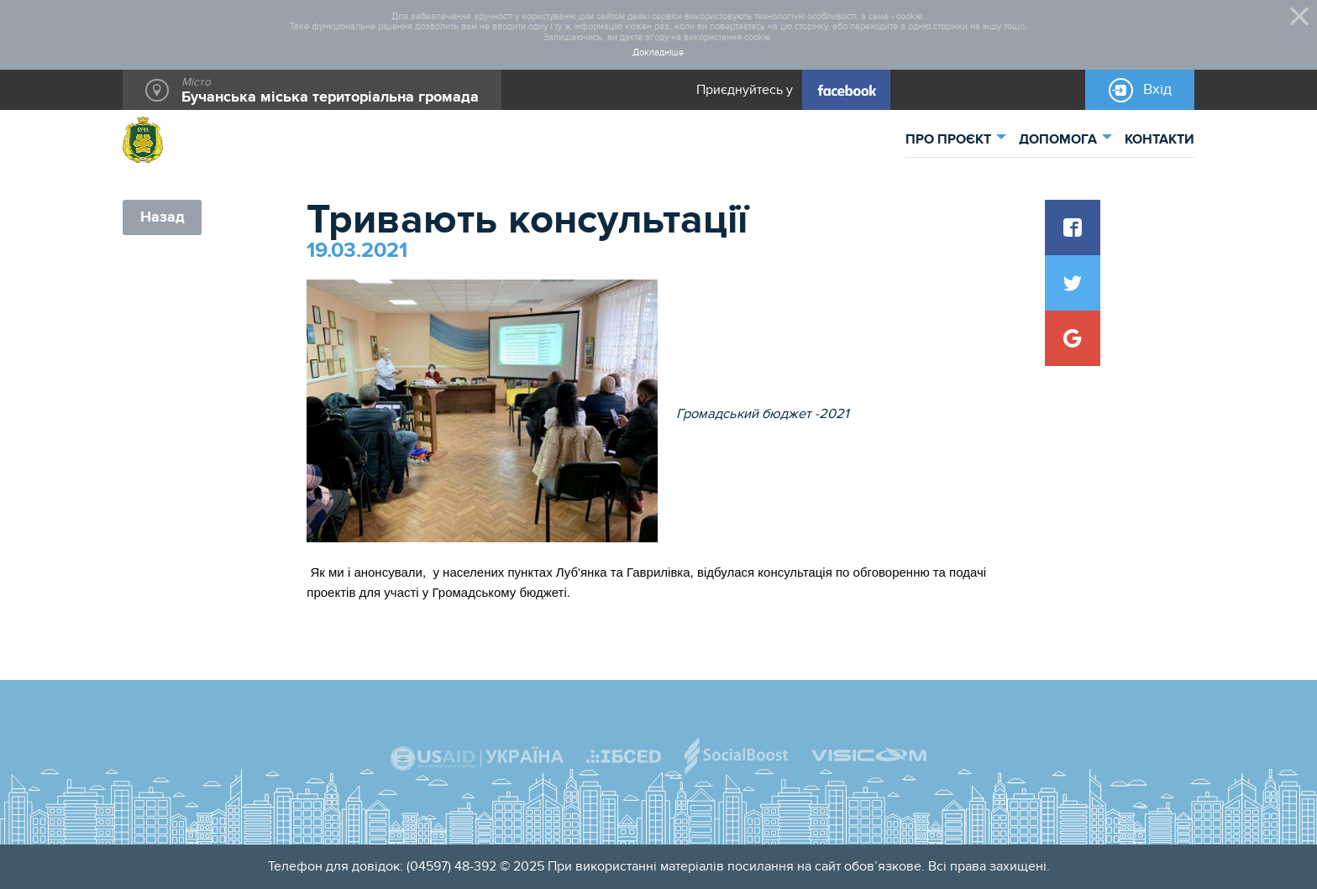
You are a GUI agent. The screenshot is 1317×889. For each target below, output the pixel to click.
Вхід (1157, 89)
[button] (1072, 227)
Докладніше (658, 53)
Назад (162, 217)
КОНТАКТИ (1159, 139)
